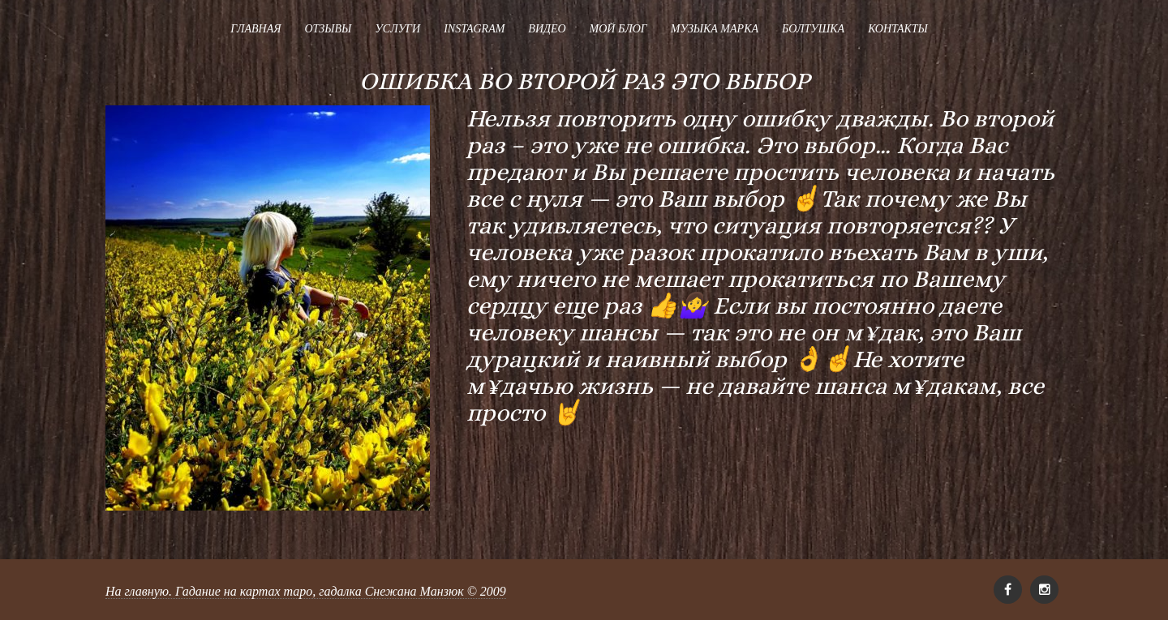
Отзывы (327, 29)
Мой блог (618, 29)
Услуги (397, 29)
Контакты (898, 29)
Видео (546, 29)
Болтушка (813, 29)
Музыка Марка (714, 29)
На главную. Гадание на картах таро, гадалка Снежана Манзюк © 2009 (305, 591)
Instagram (474, 29)
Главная (255, 29)
